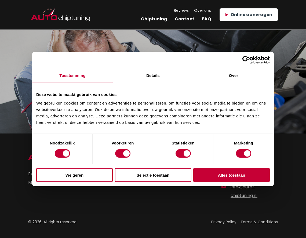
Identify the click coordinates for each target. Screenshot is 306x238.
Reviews (181, 10)
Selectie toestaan (153, 175)
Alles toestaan (231, 175)
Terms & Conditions (259, 222)
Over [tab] (233, 75)
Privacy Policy (223, 222)
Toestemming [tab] (72, 75)
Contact (184, 19)
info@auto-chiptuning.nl (239, 191)
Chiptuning (154, 19)
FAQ (206, 19)
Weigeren (74, 175)
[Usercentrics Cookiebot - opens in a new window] (246, 60)
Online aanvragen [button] (248, 15)
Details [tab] (153, 75)
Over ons (202, 10)
